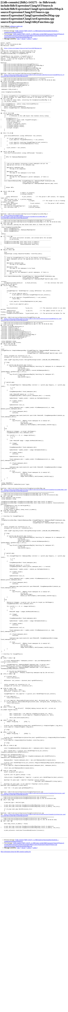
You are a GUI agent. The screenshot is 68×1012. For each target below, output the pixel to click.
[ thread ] (23, 39)
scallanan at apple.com (16, 26)
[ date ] (19, 39)
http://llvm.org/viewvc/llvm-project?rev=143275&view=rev (23, 49)
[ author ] (35, 39)
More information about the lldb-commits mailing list (16, 1010)
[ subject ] (29, 39)
